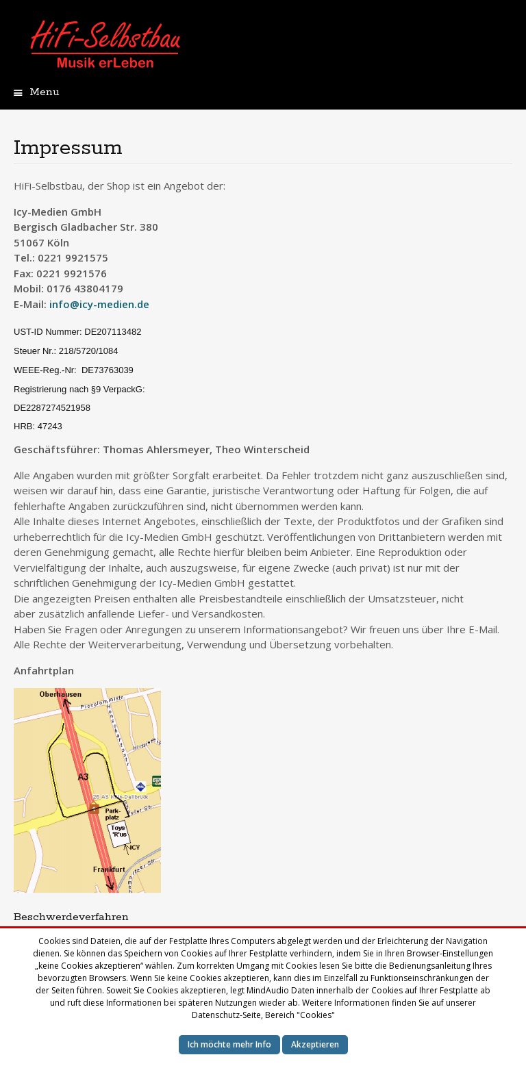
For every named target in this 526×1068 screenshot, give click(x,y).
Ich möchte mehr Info (229, 1044)
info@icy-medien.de (99, 304)
